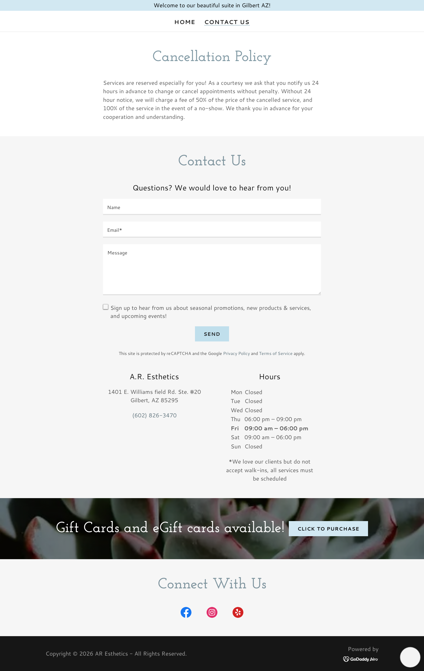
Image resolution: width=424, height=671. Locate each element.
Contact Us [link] (227, 22)
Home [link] (184, 22)
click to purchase (328, 528)
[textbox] (212, 207)
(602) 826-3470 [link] (154, 415)
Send (212, 333)
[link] (186, 613)
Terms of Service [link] (276, 353)
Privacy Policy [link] (236, 353)
